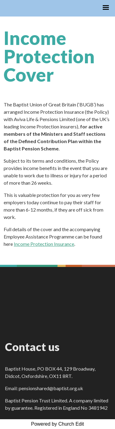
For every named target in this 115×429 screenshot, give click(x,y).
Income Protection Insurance (44, 244)
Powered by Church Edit (57, 424)
